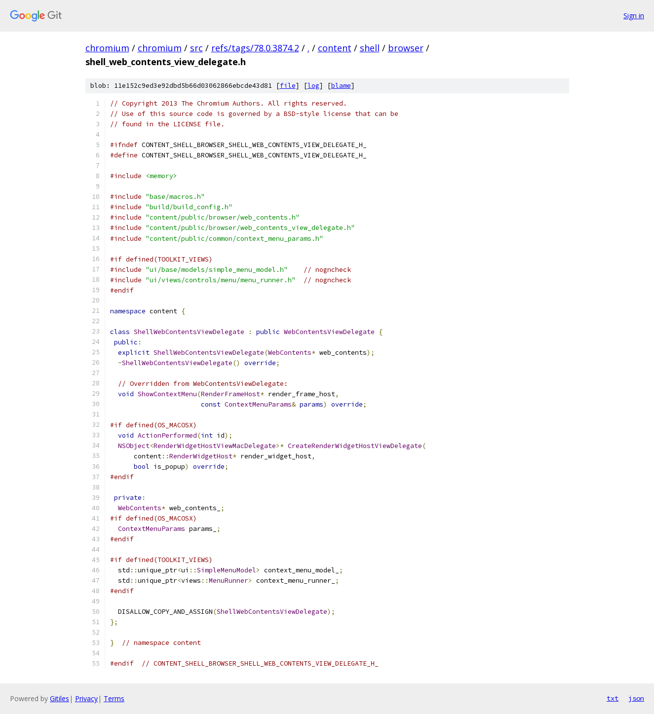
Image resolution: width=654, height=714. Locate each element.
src (196, 48)
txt (612, 698)
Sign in (633, 15)
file (288, 85)
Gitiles (59, 698)
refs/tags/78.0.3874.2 (255, 48)
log (313, 85)
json (636, 698)
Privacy (86, 698)
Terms (114, 698)
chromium (107, 48)
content (334, 48)
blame (341, 85)
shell (370, 48)
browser (405, 48)
